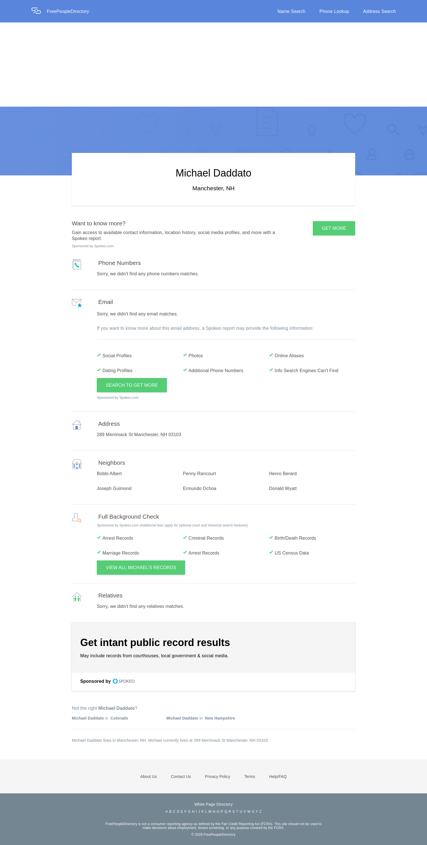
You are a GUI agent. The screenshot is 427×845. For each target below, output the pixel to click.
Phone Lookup (334, 11)
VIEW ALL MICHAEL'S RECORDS (141, 567)
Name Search (291, 11)
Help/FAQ (278, 776)
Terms (249, 776)
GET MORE (334, 228)
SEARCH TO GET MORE (132, 385)
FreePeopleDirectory (68, 11)
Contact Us (181, 776)
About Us (148, 776)
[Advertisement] (213, 64)
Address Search (379, 11)
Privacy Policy (217, 776)
